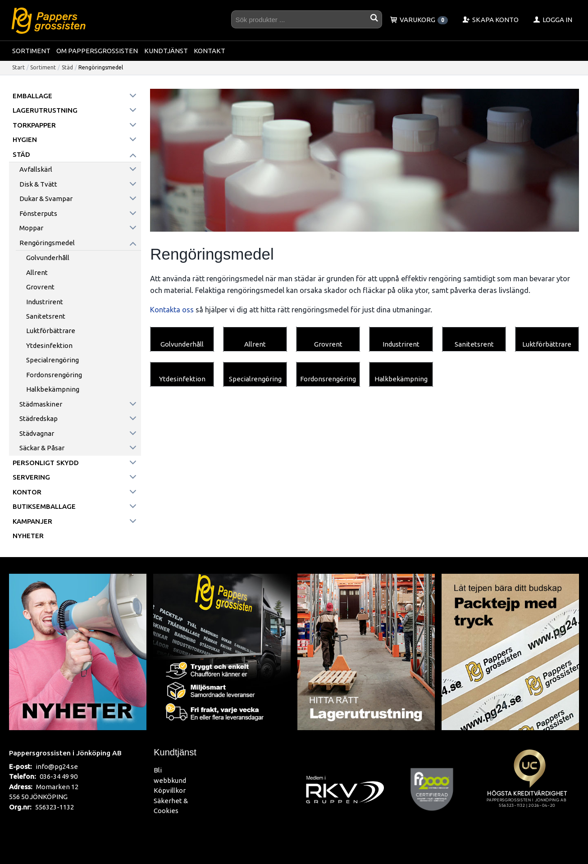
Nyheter (28, 535)
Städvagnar (36, 433)
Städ (67, 67)
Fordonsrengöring (54, 375)
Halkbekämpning (52, 389)
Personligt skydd (46, 462)
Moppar (31, 228)
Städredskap (38, 418)
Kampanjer (32, 521)
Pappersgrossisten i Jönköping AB (65, 753)
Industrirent (44, 302)
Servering (31, 477)
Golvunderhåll (47, 257)
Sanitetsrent (45, 316)
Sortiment (31, 51)
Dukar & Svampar (46, 198)
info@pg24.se (57, 766)
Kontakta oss (172, 310)
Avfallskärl (35, 169)
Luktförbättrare (50, 330)
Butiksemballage (44, 506)
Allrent (37, 272)
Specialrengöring (52, 360)
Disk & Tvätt (38, 184)
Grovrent (40, 287)
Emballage (32, 96)
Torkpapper (34, 125)
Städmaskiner (40, 404)
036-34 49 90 (58, 776)
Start (18, 67)
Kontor (27, 492)
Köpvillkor (170, 790)
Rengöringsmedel (47, 243)
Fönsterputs (38, 213)
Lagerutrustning (45, 110)
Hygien (25, 139)
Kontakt (209, 51)
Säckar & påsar (41, 448)
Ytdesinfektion (49, 345)
